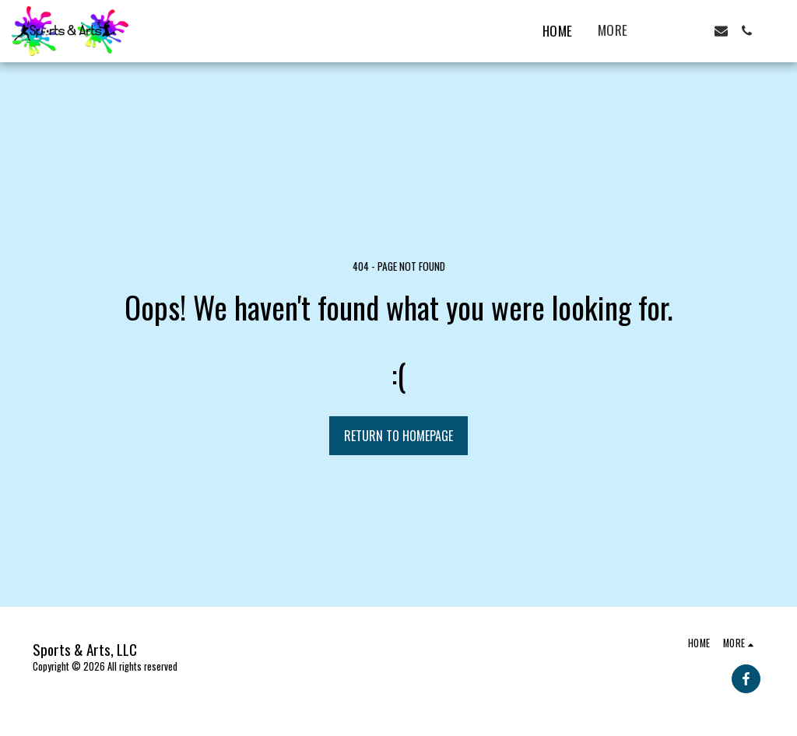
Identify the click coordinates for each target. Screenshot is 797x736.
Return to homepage (398, 435)
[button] (670, 30)
